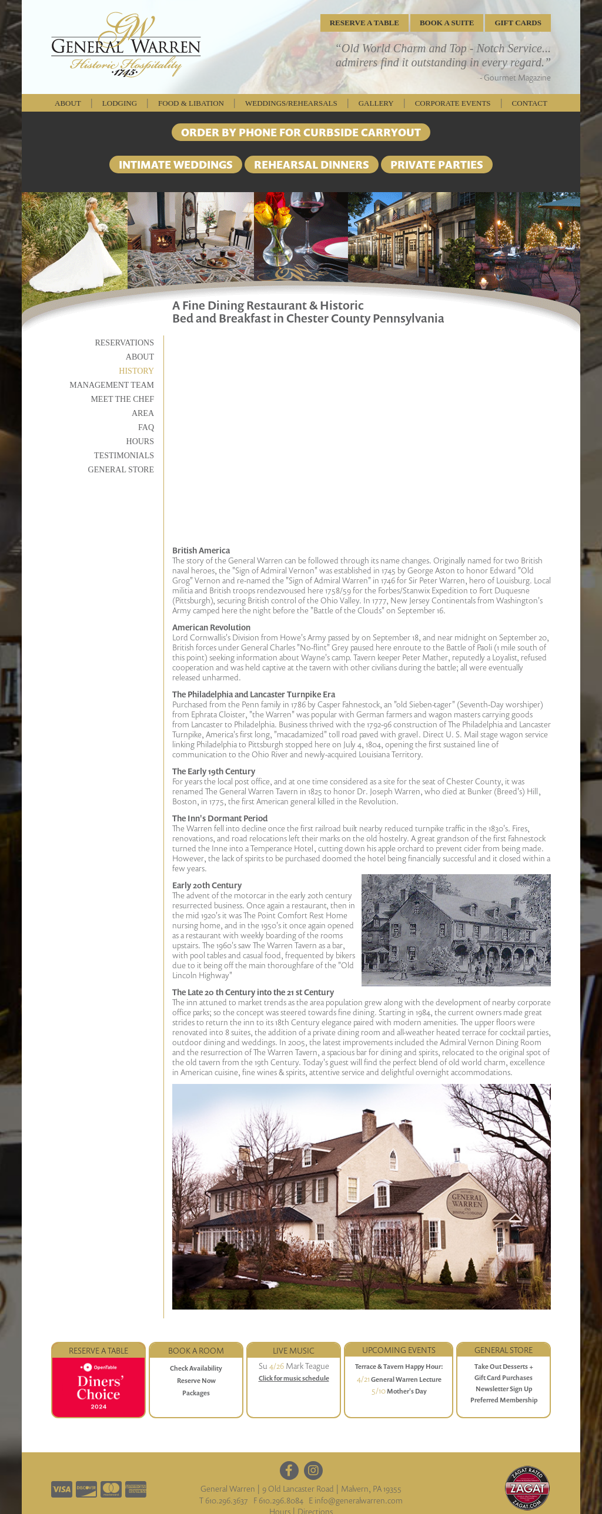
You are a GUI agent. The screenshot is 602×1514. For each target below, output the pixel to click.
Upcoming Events (399, 1349)
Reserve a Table (98, 1350)
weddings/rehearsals (291, 103)
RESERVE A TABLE (364, 22)
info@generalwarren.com (359, 1500)
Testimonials (124, 455)
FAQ (146, 427)
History (136, 371)
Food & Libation (191, 103)
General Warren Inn (126, 45)
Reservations (124, 342)
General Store (121, 469)
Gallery (376, 103)
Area (143, 413)
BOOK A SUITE (447, 22)
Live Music (294, 1350)
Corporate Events (453, 103)
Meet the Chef (122, 399)
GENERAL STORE (503, 1349)
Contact (529, 103)
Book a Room (196, 1350)
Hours (140, 441)
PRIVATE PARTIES (436, 164)
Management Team (111, 385)
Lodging (119, 103)
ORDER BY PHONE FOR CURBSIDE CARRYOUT (301, 132)
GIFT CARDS (517, 22)
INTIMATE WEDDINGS (176, 164)
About (68, 103)
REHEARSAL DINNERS (311, 164)
